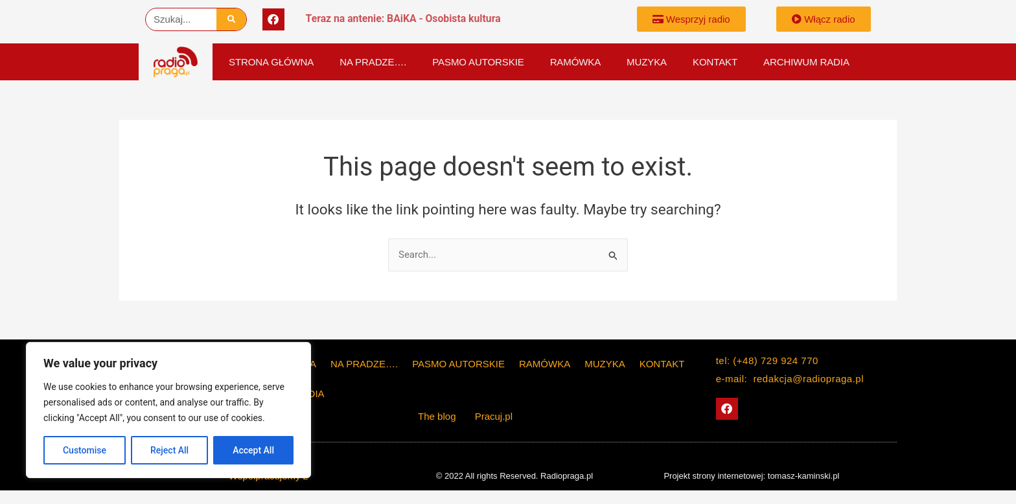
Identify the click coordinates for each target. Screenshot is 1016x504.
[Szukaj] (231, 19)
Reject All (169, 450)
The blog (438, 416)
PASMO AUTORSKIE (478, 61)
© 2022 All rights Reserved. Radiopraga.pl (514, 476)
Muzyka (647, 61)
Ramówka (575, 61)
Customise (84, 450)
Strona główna (271, 61)
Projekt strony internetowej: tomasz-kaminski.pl (751, 476)
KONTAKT (715, 61)
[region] (168, 410)
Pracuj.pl (494, 416)
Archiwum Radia (806, 61)
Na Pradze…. (373, 61)
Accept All (253, 450)
